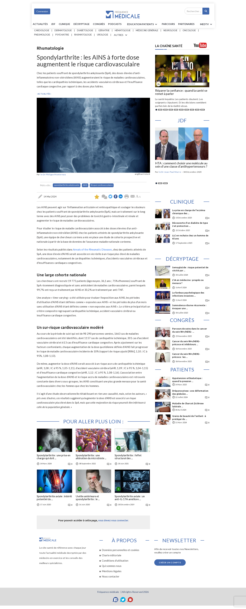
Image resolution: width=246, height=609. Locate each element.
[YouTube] (130, 599)
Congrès (99, 24)
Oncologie (189, 30)
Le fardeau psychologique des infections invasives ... (188, 294)
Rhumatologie (83, 34)
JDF (53, 24)
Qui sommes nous (111, 565)
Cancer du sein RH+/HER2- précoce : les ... (186, 355)
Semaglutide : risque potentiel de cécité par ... (190, 269)
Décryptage (81, 24)
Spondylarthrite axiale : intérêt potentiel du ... (54, 498)
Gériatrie (104, 30)
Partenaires (186, 24)
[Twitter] (123, 599)
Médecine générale (147, 30)
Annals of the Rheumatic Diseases (92, 249)
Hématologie (123, 30)
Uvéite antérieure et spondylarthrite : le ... (88, 498)
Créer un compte (170, 562)
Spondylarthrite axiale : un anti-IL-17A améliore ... (130, 498)
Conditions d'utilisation (115, 560)
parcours (168, 24)
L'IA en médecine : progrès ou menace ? (188, 281)
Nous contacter (110, 576)
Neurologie (170, 30)
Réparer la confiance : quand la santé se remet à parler (181, 92)
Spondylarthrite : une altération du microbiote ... (91, 457)
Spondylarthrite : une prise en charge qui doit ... (53, 457)
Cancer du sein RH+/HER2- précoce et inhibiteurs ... (186, 343)
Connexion (42, 11)
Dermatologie (63, 30)
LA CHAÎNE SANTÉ (169, 46)
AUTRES (121, 35)
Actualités (40, 24)
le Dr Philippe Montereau (53, 174)
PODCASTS (114, 24)
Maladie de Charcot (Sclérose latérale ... (188, 405)
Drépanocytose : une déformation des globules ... (190, 392)
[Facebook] (115, 599)
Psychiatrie (62, 34)
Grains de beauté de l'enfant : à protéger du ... (189, 417)
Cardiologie (41, 30)
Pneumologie (42, 34)
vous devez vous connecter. (113, 520)
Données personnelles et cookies (120, 549)
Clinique (64, 24)
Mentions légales (111, 571)
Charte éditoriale (111, 555)
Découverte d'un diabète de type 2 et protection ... (190, 224)
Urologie (102, 34)
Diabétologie (85, 30)
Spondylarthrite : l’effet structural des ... (128, 457)
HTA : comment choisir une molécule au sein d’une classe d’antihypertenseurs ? (181, 165)
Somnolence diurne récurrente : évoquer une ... (189, 307)
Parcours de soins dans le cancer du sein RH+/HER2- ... (189, 330)
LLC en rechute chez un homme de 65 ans (190, 237)
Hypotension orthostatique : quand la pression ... (187, 379)
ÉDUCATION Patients (142, 24)
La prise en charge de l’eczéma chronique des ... (188, 211)
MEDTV (206, 24)
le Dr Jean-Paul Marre (170, 172)
